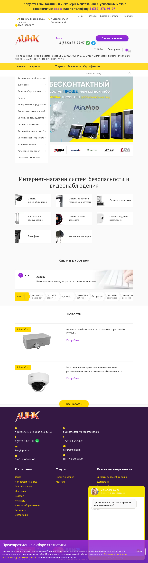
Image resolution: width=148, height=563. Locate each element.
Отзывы (93, 15)
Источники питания (33, 144)
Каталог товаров (28, 66)
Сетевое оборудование (33, 91)
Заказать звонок (112, 38)
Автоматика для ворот (33, 151)
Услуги (60, 66)
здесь (58, 9)
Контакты (128, 15)
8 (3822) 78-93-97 (72, 43)
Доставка (20, 491)
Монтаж (60, 481)
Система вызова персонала (33, 138)
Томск (59, 38)
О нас (80, 15)
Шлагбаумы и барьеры (29, 157)
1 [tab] (90, 137)
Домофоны (33, 85)
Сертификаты (91, 66)
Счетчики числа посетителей (31, 111)
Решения (74, 66)
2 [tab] (93, 137)
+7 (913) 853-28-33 (73, 441)
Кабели (21, 98)
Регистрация (114, 49)
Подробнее (72, 340)
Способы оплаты (23, 486)
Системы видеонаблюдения (33, 78)
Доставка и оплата (109, 15)
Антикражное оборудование (33, 104)
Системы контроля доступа (33, 118)
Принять (140, 551)
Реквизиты (20, 510)
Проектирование (65, 476)
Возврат (19, 495)
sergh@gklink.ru (72, 449)
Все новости (74, 404)
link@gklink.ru (22, 450)
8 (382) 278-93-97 (102, 9)
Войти (100, 49)
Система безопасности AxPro (33, 131)
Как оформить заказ (26, 481)
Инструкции (21, 514)
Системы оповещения (33, 124)
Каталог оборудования (27, 505)
